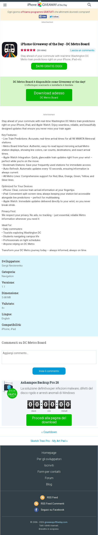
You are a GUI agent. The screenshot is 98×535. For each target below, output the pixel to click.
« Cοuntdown (49, 432)
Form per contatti (49, 471)
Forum (49, 478)
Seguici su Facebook (52, 509)
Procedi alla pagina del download (49, 420)
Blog (49, 484)
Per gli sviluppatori (49, 459)
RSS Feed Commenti (52, 503)
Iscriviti (49, 465)
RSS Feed (52, 497)
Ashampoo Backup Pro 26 (40, 382)
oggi (49, 66)
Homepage (49, 452)
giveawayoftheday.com (55, 522)
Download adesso (49, 95)
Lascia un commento (82, 50)
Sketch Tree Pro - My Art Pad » (49, 441)
